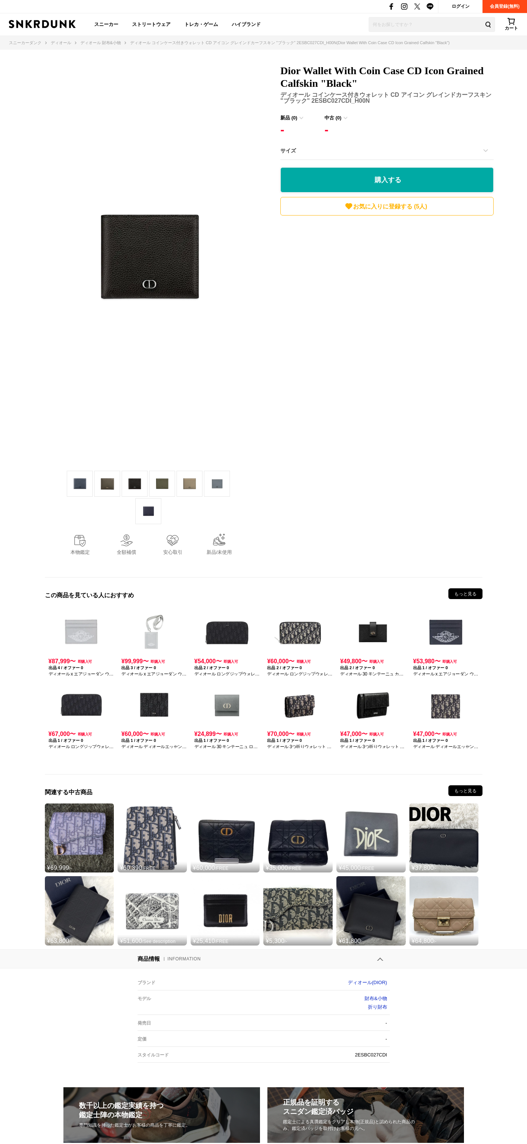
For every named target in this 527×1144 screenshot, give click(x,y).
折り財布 (377, 1007)
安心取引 (172, 552)
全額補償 (126, 552)
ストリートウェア (151, 24)
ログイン (461, 6)
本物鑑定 (80, 552)
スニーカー (106, 24)
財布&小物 (376, 998)
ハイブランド (246, 24)
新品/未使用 (219, 552)
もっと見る (465, 593)
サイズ (288, 151)
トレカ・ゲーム (201, 24)
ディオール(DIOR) (367, 982)
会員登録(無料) (505, 6)
